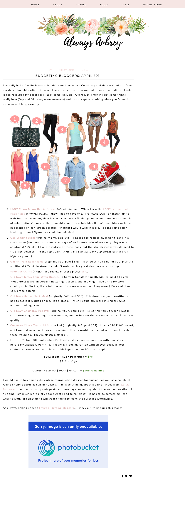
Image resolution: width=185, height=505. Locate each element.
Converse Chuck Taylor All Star (31, 325)
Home (35, 4)
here (84, 271)
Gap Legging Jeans (23, 237)
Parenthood (152, 4)
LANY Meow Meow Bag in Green (32, 209)
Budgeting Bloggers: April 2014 (68, 76)
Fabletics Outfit (21, 271)
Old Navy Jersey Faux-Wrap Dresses (35, 276)
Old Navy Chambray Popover (30, 310)
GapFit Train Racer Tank (26, 261)
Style (126, 4)
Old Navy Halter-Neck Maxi (29, 296)
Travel (81, 4)
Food (104, 4)
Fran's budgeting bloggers (56, 407)
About (57, 4)
